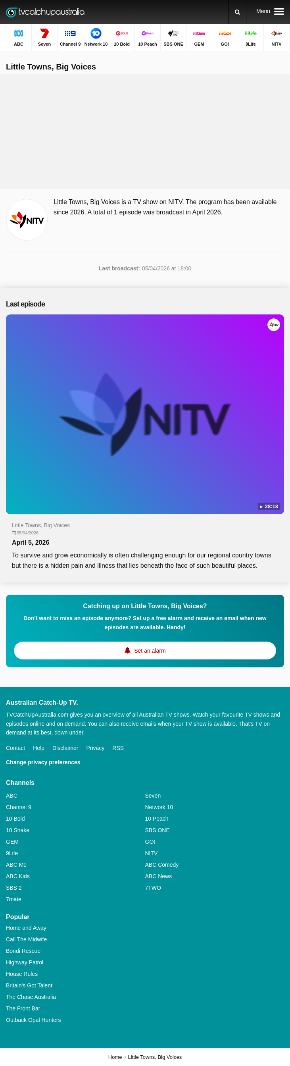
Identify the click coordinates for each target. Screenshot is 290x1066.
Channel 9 (18, 807)
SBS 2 (14, 888)
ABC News (158, 876)
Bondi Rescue (23, 951)
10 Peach (157, 818)
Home (115, 1057)
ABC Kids (18, 876)
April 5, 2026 (30, 542)
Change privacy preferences (43, 762)
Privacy (95, 748)
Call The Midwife (26, 939)
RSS (118, 748)
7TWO (153, 888)
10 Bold (15, 818)
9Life (12, 853)
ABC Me (16, 865)
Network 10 (159, 807)
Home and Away (26, 928)
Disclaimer (65, 748)
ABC (11, 795)
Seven (153, 795)
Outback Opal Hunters (33, 1020)
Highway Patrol (24, 962)
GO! (150, 842)
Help (38, 748)
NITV (151, 853)
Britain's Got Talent (29, 985)
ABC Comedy (162, 865)
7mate (13, 899)
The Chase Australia (31, 997)
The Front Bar (23, 1008)
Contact (15, 748)
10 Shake (17, 830)
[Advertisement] (145, 131)
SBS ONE (157, 830)
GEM (12, 842)
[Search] (237, 12)
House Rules (22, 974)
